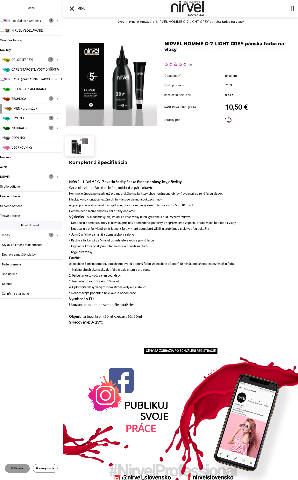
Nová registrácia (45, 468)
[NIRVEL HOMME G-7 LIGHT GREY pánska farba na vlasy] (111, 35)
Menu (77, 8)
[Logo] (187, 8)
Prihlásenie (17, 468)
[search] (292, 9)
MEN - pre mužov (140, 21)
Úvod (120, 21)
